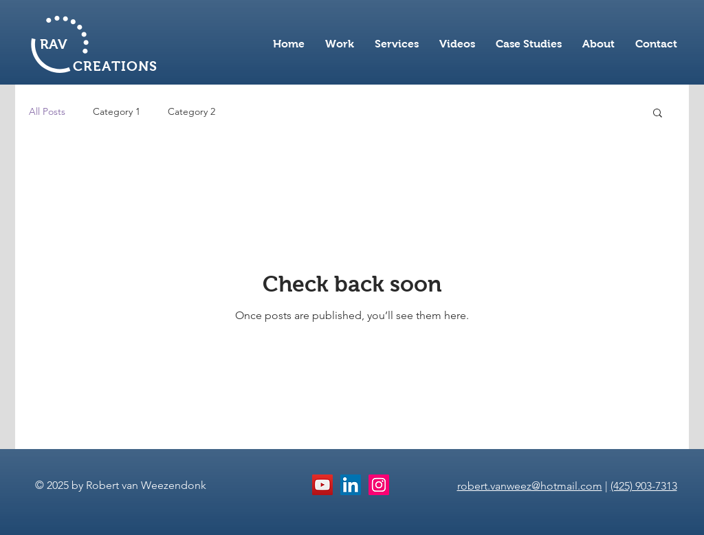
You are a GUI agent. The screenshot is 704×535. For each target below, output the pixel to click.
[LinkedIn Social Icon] (350, 484)
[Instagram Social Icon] (378, 484)
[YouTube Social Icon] (322, 484)
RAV (53, 44)
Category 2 (191, 111)
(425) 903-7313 (643, 485)
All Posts (47, 111)
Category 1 (116, 111)
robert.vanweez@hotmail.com (529, 485)
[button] (657, 114)
